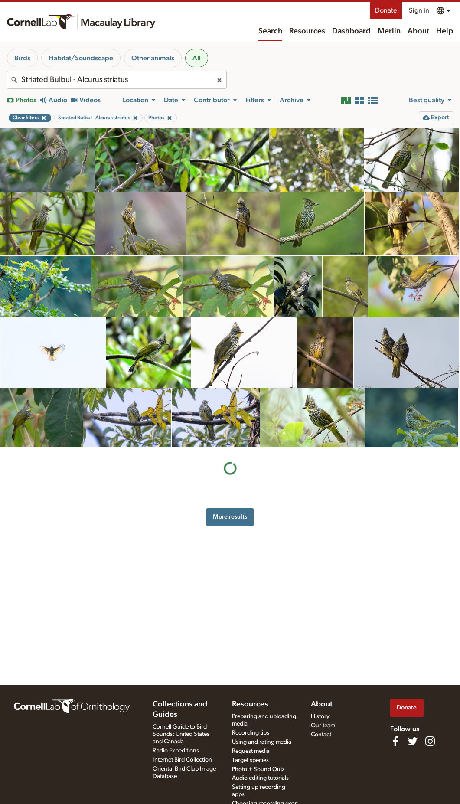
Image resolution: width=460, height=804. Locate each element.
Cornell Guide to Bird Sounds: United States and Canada (181, 734)
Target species (250, 760)
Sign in (419, 10)
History (320, 716)
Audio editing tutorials (260, 778)
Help (444, 31)
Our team (323, 725)
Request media (251, 751)
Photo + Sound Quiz (258, 769)
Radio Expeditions (176, 751)
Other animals (152, 58)
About (418, 31)
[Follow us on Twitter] (413, 741)
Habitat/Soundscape (81, 58)
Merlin (389, 31)
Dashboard (351, 31)
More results (230, 516)
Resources (307, 31)
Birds (22, 58)
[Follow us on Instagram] (430, 741)
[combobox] (116, 79)
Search (270, 31)
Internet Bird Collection (182, 760)
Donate (386, 10)
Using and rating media (261, 742)
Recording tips (250, 733)
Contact (321, 735)
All (196, 58)
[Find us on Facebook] (395, 741)
